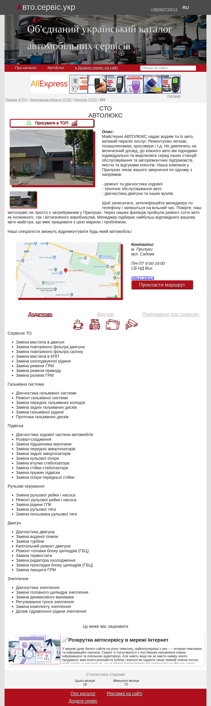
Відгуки (105, 314)
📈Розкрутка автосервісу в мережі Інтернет (115, 640)
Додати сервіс (83, 701)
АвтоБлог (55, 68)
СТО (22, 100)
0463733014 (142, 277)
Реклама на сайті (124, 693)
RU (186, 7)
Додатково (40, 314)
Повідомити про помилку (170, 314)
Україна (11, 100)
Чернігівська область (46, 100)
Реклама (174, 96)
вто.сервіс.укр (46, 7)
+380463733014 (163, 10)
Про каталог (26, 68)
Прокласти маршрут (162, 285)
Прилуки (80, 100)
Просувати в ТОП (52, 123)
